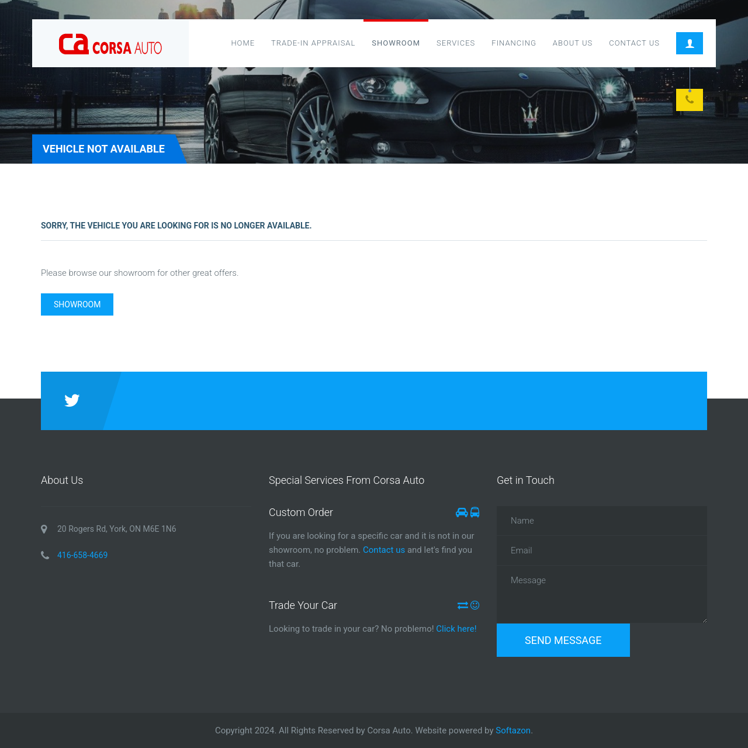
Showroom (396, 43)
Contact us (384, 550)
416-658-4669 (82, 555)
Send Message (563, 640)
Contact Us (634, 43)
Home (243, 43)
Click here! (455, 629)
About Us (573, 43)
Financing (513, 43)
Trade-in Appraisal (313, 43)
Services (456, 43)
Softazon (513, 730)
